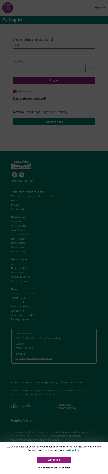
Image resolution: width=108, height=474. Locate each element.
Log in (54, 80)
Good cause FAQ (20, 276)
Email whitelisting (20, 306)
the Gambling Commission (66, 435)
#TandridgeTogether (22, 181)
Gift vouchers (19, 225)
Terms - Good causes (23, 293)
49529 (55, 439)
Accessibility (18, 310)
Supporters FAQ (20, 234)
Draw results (18, 242)
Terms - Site (18, 297)
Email (16, 45)
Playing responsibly (22, 319)
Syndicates (17, 247)
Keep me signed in (24, 91)
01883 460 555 (24, 348)
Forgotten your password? (29, 98)
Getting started (20, 281)
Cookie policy (19, 209)
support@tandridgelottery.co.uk (33, 358)
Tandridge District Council (74, 432)
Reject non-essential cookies (54, 467)
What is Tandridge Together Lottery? (32, 196)
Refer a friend (18, 251)
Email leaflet (18, 272)
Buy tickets (17, 221)
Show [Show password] (90, 68)
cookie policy (71, 450)
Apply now (17, 264)
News (14, 200)
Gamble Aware (48, 394)
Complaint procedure (23, 315)
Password (18, 61)
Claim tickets (18, 230)
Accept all (54, 459)
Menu (100, 7)
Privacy (15, 204)
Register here (54, 122)
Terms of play (19, 302)
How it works (18, 238)
